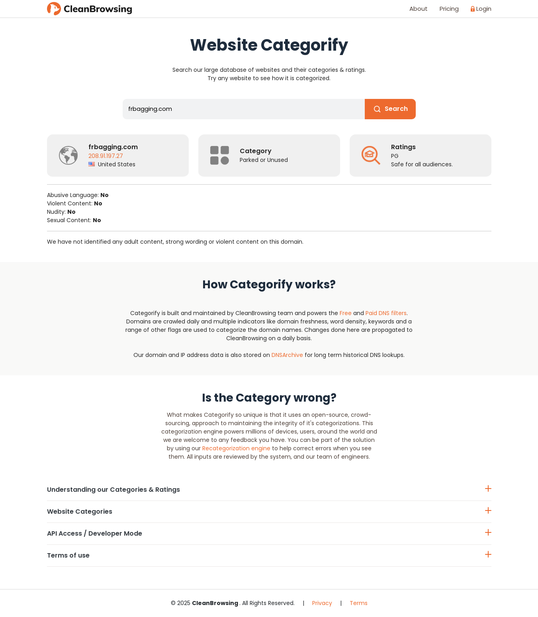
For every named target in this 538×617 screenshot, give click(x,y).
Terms (359, 603)
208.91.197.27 (105, 156)
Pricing (449, 8)
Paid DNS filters (386, 313)
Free (346, 313)
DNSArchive (287, 355)
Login (481, 8)
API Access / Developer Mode (269, 533)
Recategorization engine (236, 448)
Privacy (322, 603)
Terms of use (269, 555)
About (418, 8)
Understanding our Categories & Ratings (269, 489)
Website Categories (269, 511)
